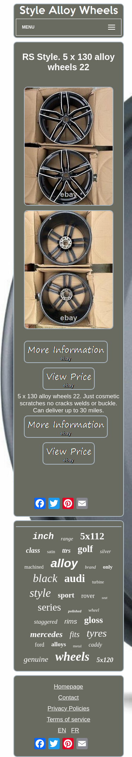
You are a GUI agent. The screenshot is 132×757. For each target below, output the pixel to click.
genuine (36, 659)
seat (104, 598)
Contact (68, 697)
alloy (64, 563)
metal (77, 646)
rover (88, 595)
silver (105, 551)
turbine (98, 582)
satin (51, 551)
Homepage (68, 686)
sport (66, 595)
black (45, 578)
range (67, 538)
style (40, 593)
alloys (58, 644)
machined (33, 567)
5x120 (104, 660)
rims (70, 621)
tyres (97, 633)
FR (75, 730)
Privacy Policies (68, 708)
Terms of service (68, 719)
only (108, 567)
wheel (93, 610)
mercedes (46, 634)
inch (43, 537)
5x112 (92, 536)
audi (74, 578)
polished (74, 611)
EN (62, 730)
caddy (95, 645)
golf (85, 549)
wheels (72, 657)
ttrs (66, 550)
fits (75, 634)
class (33, 550)
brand (90, 567)
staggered (45, 621)
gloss (93, 620)
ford (39, 645)
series (49, 607)
